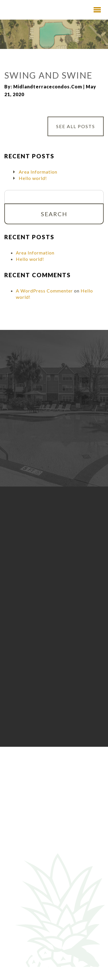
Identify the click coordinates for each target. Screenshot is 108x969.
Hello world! (33, 178)
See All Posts (75, 126)
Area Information (38, 171)
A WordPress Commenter (44, 290)
